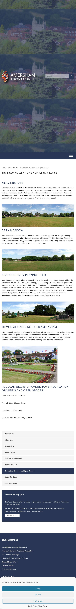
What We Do (9, 434)
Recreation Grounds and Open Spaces (34, 168)
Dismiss (38, 595)
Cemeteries (9, 446)
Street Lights (10, 452)
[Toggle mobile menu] (71, 156)
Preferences (38, 601)
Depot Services (11, 477)
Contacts (12, 515)
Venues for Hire (11, 465)
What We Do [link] (13, 168)
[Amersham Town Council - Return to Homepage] (19, 76)
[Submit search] (71, 76)
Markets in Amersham (13, 459)
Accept (38, 589)
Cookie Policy (32, 606)
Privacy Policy (42, 606)
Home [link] (4, 168)
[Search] (57, 76)
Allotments (9, 440)
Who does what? (11, 483)
